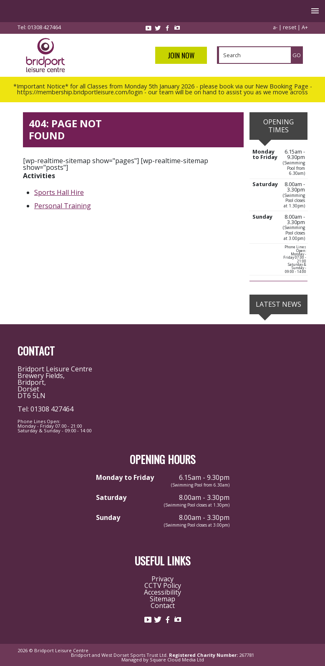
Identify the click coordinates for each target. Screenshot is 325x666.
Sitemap (162, 598)
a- (275, 27)
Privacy (162, 578)
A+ (305, 27)
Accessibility (162, 592)
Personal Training (62, 205)
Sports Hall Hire (59, 192)
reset (289, 27)
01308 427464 (44, 27)
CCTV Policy (162, 585)
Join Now (181, 55)
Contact (163, 605)
